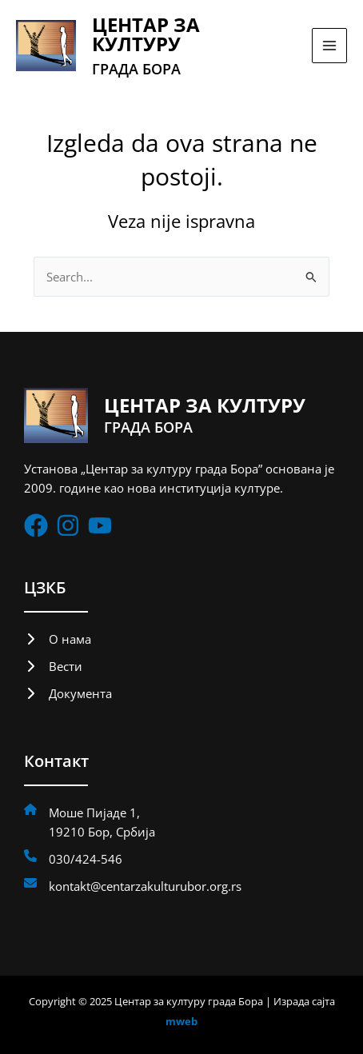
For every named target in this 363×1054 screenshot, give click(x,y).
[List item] (36, 525)
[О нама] (57, 639)
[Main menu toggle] (329, 45)
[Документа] (68, 693)
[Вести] (53, 666)
